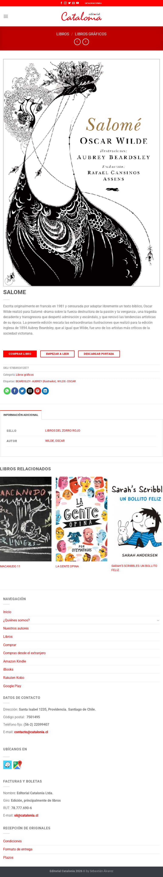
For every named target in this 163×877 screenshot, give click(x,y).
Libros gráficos (91, 34)
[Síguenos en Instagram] (65, 3)
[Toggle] (158, 620)
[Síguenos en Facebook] (61, 3)
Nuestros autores (16, 628)
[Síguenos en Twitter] (69, 3)
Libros (62, 34)
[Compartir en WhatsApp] (7, 391)
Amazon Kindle (14, 661)
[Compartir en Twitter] (22, 391)
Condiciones (12, 841)
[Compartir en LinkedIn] (45, 391)
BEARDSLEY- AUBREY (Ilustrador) (36, 381)
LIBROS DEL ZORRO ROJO (62, 430)
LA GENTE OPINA (67, 566)
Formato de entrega (17, 849)
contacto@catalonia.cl (31, 732)
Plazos (8, 858)
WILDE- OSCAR (66, 381)
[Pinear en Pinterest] (37, 391)
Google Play (12, 686)
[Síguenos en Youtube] (77, 3)
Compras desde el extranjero (24, 653)
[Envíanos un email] (73, 3)
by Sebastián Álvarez (99, 871)
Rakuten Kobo (13, 678)
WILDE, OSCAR (55, 441)
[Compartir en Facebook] (14, 391)
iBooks (8, 669)
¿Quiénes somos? (16, 620)
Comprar (9, 645)
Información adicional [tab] (20, 414)
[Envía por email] (30, 391)
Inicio (7, 612)
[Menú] (5, 16)
